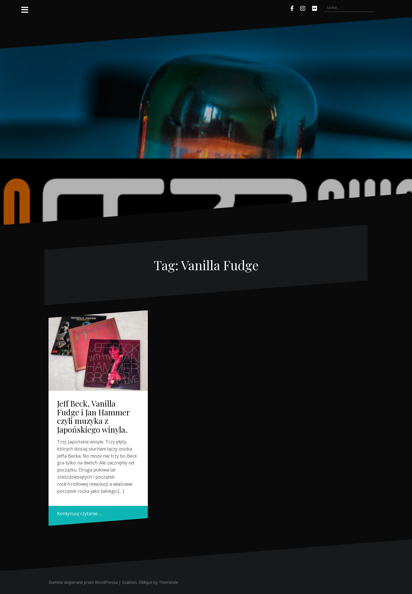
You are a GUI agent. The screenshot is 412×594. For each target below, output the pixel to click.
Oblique (145, 582)
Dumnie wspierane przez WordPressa (83, 582)
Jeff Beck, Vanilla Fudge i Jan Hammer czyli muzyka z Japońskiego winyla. (93, 416)
